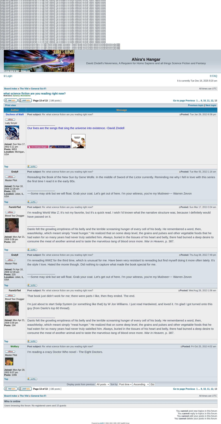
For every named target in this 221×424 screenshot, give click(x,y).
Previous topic (196, 105)
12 (212, 100)
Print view (10, 105)
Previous (190, 100)
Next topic (210, 105)
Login (8, 76)
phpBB (102, 423)
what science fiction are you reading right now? (35, 93)
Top (6, 166)
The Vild (24, 88)
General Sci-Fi (38, 88)
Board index (10, 88)
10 (204, 100)
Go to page (179, 100)
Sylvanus (16, 95)
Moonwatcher (26, 95)
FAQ (213, 76)
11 (208, 100)
